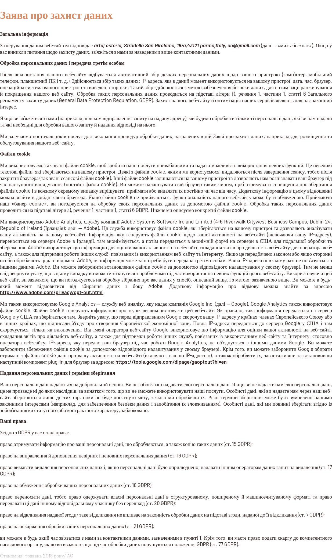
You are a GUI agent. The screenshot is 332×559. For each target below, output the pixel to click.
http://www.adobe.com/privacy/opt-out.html (51, 292)
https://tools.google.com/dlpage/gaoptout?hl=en (171, 362)
